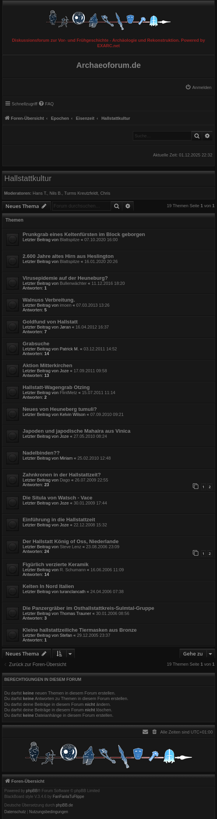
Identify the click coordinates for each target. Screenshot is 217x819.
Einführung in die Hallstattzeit (59, 519)
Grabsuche (36, 343)
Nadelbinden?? (41, 453)
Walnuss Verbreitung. (49, 300)
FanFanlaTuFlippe (68, 797)
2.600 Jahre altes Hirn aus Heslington (68, 256)
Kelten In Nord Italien (48, 586)
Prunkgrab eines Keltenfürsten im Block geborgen (84, 234)
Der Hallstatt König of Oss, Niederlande (70, 541)
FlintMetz (68, 392)
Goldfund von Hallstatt (50, 322)
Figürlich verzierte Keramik (55, 564)
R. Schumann (73, 569)
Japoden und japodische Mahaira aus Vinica (77, 431)
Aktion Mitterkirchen (47, 365)
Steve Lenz (70, 546)
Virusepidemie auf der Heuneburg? (65, 278)
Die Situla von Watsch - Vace (57, 498)
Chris (105, 193)
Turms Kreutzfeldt (81, 193)
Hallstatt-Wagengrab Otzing (56, 387)
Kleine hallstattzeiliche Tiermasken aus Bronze (80, 630)
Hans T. (40, 193)
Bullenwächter (73, 283)
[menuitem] (198, 87)
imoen (65, 305)
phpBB (32, 791)
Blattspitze (69, 239)
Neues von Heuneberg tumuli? (60, 409)
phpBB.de (64, 805)
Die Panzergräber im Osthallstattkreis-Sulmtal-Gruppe (88, 608)
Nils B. (55, 193)
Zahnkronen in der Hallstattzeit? (62, 475)
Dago (65, 480)
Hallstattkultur (27, 178)
